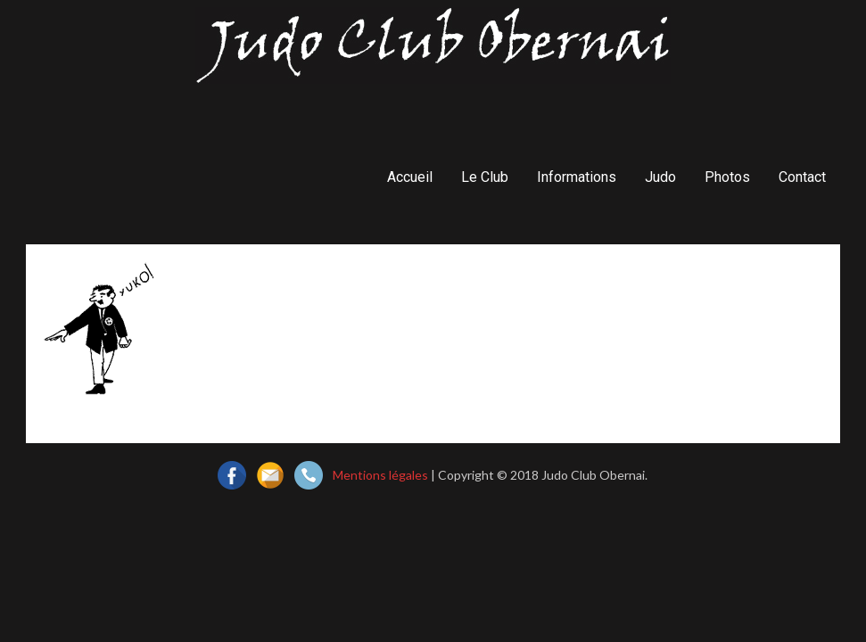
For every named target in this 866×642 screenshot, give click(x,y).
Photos (727, 177)
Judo (660, 177)
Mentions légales (380, 474)
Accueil (410, 177)
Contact (802, 177)
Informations (576, 177)
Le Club (484, 177)
